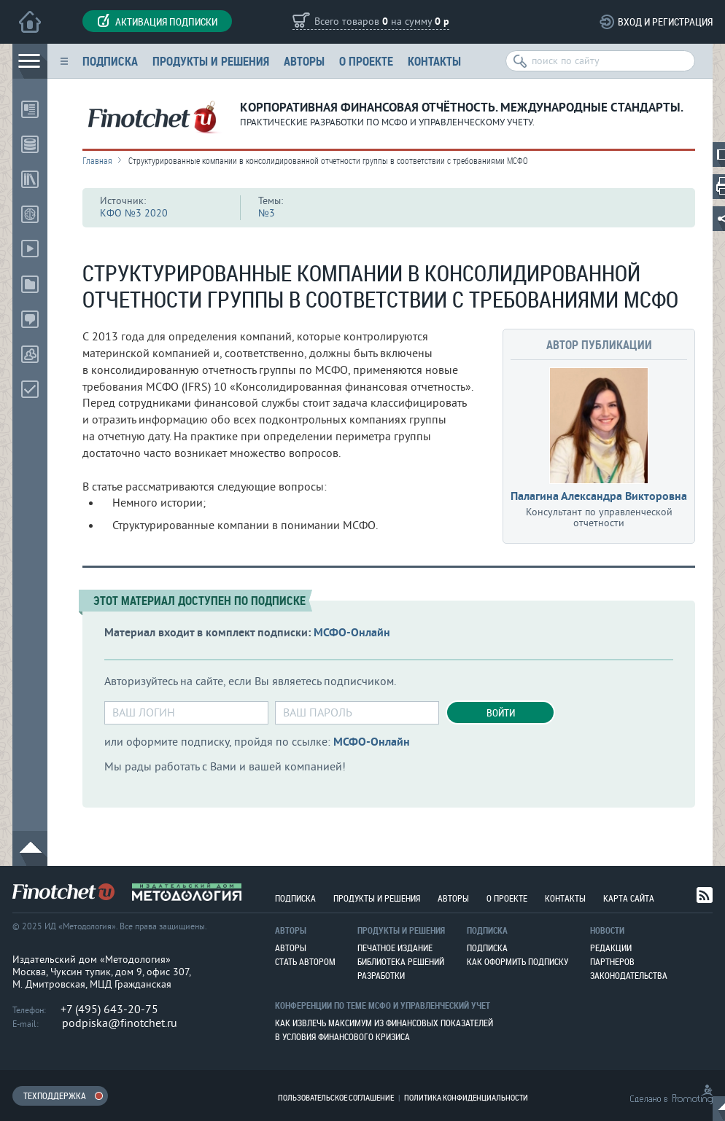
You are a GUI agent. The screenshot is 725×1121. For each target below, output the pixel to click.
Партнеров (612, 961)
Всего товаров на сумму (381, 22)
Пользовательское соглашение (336, 1097)
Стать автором (305, 961)
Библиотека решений (400, 961)
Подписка (110, 61)
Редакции (611, 947)
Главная (97, 160)
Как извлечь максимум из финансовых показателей (384, 1022)
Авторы (304, 61)
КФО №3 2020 (134, 213)
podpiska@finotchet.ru (119, 1023)
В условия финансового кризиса (342, 1036)
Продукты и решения (210, 61)
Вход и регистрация (665, 21)
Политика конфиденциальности (466, 1097)
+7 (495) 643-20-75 (109, 1009)
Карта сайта (628, 898)
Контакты (434, 61)
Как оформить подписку (517, 961)
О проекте (366, 61)
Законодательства (628, 975)
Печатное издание (395, 947)
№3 (266, 213)
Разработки (381, 975)
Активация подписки (157, 21)
